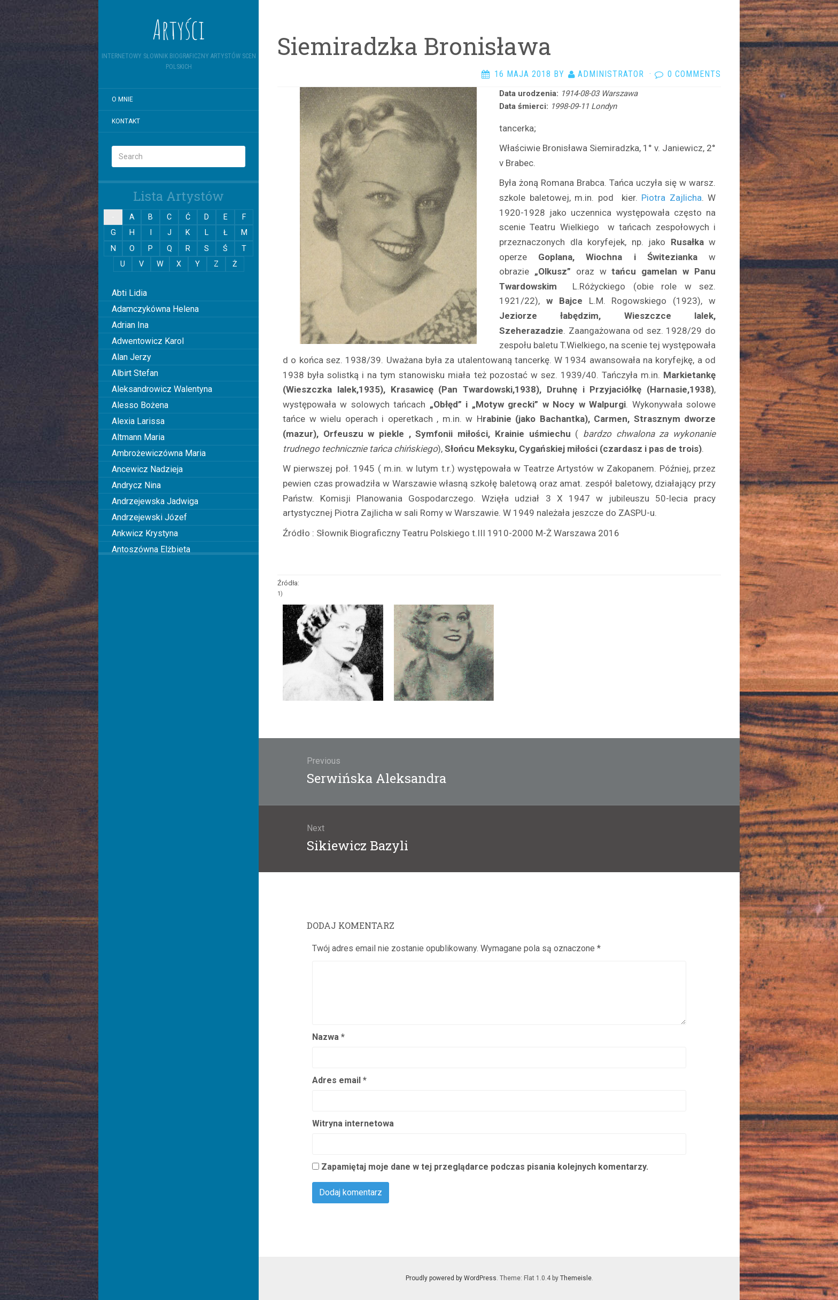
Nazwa (328, 1037)
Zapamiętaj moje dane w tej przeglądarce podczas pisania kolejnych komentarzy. (484, 1167)
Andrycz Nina (136, 485)
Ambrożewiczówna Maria (159, 453)
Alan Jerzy (131, 357)
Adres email (339, 1080)
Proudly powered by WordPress (451, 1278)
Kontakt (126, 121)
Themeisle (576, 1278)
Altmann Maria (138, 437)
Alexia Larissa (138, 421)
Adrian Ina (130, 325)
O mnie (122, 99)
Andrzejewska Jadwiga (155, 501)
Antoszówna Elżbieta (151, 549)
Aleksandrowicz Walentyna (162, 389)
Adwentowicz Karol (148, 341)
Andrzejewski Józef (149, 517)
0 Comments (694, 74)
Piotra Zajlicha (671, 197)
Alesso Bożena (140, 405)
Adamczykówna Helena (155, 309)
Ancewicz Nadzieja (147, 469)
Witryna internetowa (353, 1123)
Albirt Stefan (135, 373)
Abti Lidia (129, 293)
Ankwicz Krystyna (145, 533)
